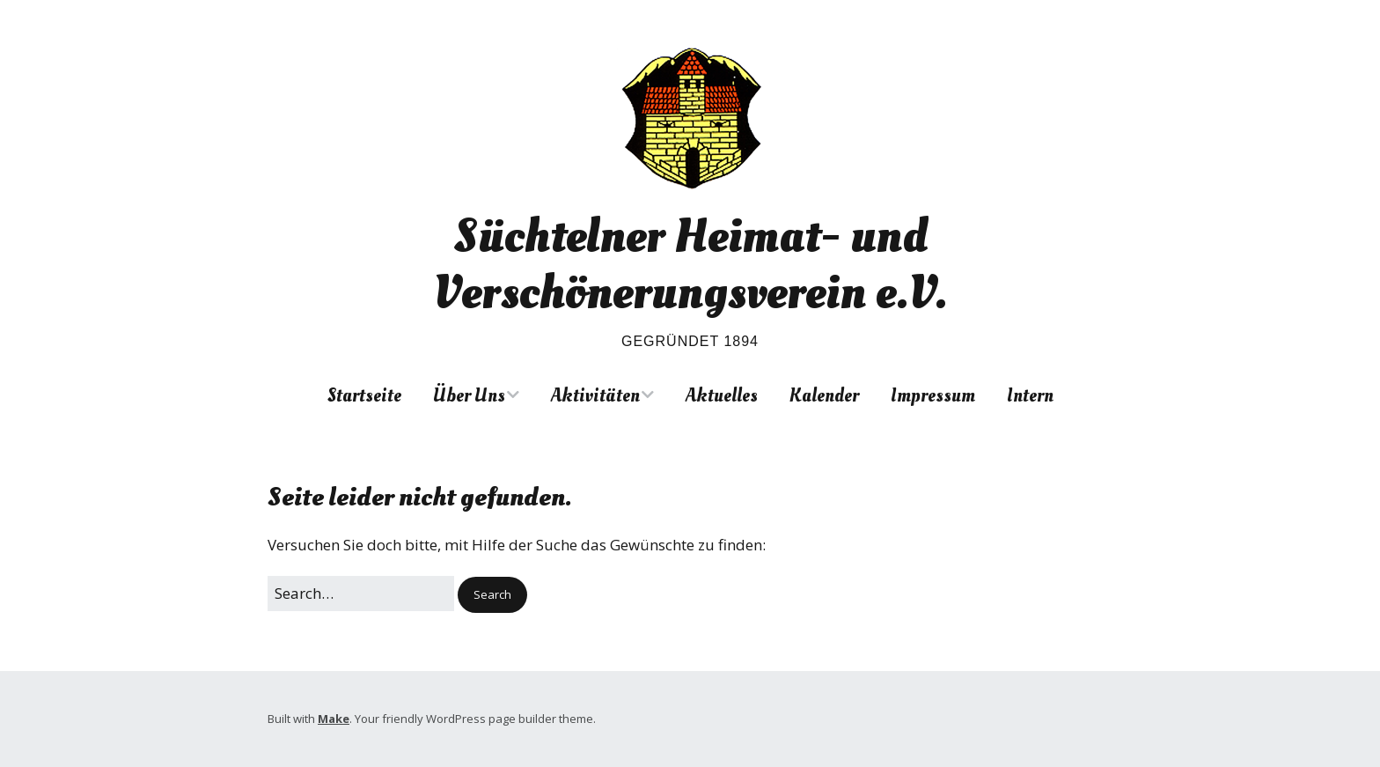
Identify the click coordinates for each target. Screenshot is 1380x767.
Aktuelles (722, 395)
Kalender (824, 395)
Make (333, 718)
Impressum (933, 395)
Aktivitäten (595, 395)
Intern (1030, 395)
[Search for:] (361, 593)
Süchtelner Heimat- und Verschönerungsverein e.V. (690, 264)
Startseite (364, 395)
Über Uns (469, 395)
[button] (492, 595)
